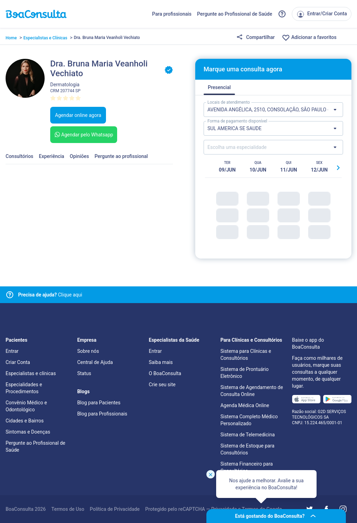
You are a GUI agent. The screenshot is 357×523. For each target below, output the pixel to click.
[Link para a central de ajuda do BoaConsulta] (282, 14)
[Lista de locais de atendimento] (273, 109)
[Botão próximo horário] (338, 168)
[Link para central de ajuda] (10, 295)
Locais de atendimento (228, 102)
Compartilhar (255, 37)
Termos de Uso (67, 509)
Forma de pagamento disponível (237, 121)
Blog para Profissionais (102, 414)
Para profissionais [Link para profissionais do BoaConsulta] (171, 14)
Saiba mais (161, 362)
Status (84, 373)
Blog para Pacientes (98, 402)
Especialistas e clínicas (31, 373)
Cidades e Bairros (25, 420)
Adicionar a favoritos (309, 37)
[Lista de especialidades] (273, 147)
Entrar (12, 351)
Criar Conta (18, 362)
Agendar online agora (78, 115)
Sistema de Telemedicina (247, 434)
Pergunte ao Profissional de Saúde (234, 14)
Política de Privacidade (115, 509)
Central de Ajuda (95, 362)
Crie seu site (162, 384)
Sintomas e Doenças (28, 432)
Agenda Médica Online (244, 405)
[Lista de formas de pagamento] (273, 128)
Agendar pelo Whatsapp (83, 134)
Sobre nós (88, 351)
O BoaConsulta (165, 373)
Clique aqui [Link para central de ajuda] (50, 295)
